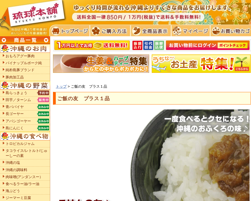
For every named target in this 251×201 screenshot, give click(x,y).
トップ (61, 86)
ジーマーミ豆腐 (18, 198)
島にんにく (15, 128)
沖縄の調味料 (16, 170)
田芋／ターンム (18, 100)
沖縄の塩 (13, 163)
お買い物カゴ (230, 30)
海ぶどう (13, 191)
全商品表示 (149, 30)
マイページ (189, 30)
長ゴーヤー (15, 114)
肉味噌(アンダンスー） (24, 177)
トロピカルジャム (20, 144)
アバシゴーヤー (18, 121)
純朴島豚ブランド (20, 70)
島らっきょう (16, 93)
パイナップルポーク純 (24, 63)
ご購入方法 (109, 30)
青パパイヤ (15, 107)
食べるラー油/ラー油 (22, 184)
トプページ (69, 30)
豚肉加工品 (15, 77)
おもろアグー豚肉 (20, 56)
